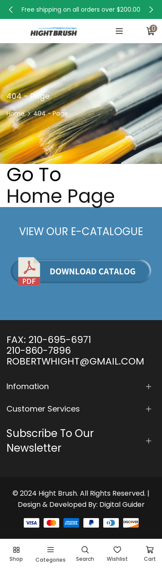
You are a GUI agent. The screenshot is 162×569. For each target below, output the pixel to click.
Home (15, 113)
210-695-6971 (60, 339)
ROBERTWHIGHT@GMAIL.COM (75, 361)
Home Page (60, 196)
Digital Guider (122, 504)
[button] (10, 9)
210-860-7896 (38, 350)
